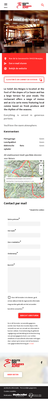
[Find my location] (41, 160)
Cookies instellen (10, 395)
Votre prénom (13, 219)
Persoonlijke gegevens (28, 392)
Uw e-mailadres (14, 242)
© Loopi (32, 181)
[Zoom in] (41, 165)
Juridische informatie (11, 392)
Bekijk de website (18, 68)
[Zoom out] (41, 169)
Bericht (11, 265)
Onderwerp (12, 253)
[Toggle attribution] (41, 178)
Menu (6, 5)
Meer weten (12, 379)
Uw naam (11, 230)
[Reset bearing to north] (41, 173)
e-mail (31, 348)
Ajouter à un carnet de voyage (21, 79)
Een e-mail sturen (18, 63)
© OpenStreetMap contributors (22, 181)
